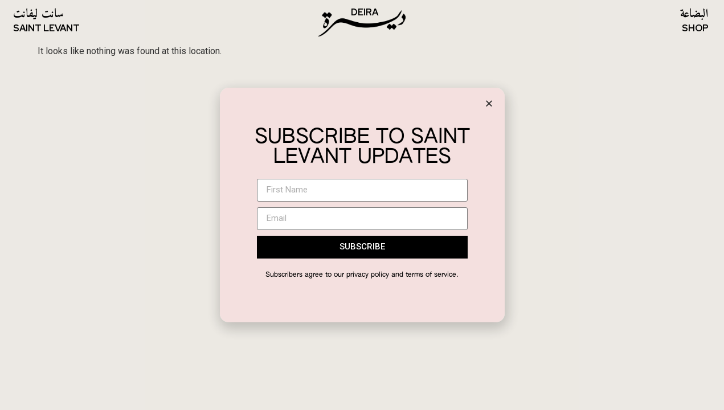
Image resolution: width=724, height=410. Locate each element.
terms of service (431, 275)
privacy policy (367, 275)
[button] (489, 103)
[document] (362, 205)
